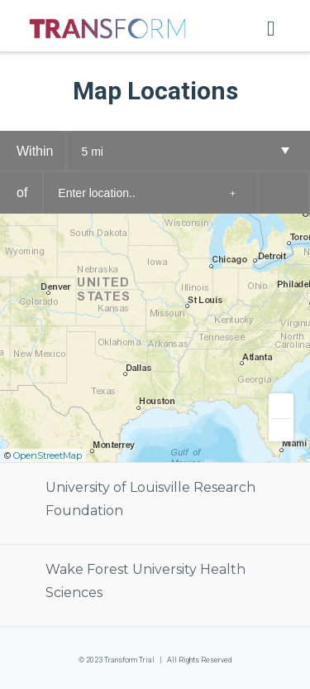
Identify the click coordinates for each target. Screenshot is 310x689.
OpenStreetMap (47, 455)
